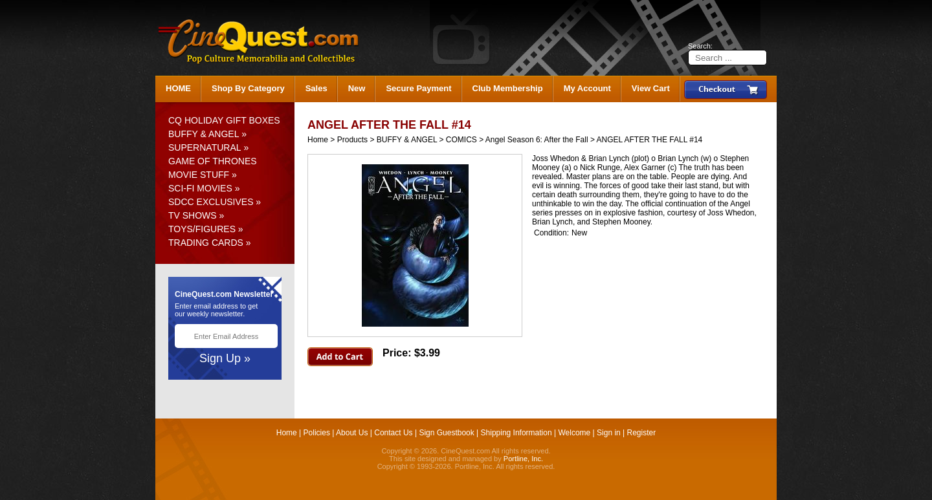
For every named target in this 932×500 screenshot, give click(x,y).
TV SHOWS (192, 215)
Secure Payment (418, 88)
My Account (587, 88)
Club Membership (507, 88)
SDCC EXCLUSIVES (210, 202)
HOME (178, 88)
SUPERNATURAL (204, 147)
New (357, 88)
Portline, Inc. (523, 458)
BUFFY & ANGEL (203, 134)
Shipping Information (516, 432)
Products (352, 139)
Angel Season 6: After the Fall (536, 139)
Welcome (574, 432)
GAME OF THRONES (212, 161)
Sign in (609, 432)
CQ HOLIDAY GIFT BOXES (224, 120)
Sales (316, 88)
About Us (352, 432)
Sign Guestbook (446, 432)
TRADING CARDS (205, 242)
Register (641, 432)
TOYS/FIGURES (202, 229)
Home (317, 139)
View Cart (651, 88)
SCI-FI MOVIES (200, 188)
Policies (317, 432)
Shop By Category (248, 88)
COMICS (461, 139)
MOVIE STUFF (198, 174)
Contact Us (393, 432)
